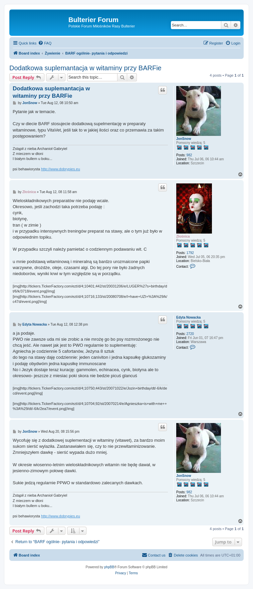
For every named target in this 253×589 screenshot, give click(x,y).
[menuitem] (44, 43)
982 (189, 155)
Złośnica (183, 236)
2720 (190, 334)
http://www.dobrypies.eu (60, 169)
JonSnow (183, 139)
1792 (190, 253)
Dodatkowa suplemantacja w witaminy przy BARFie (85, 68)
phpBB (109, 567)
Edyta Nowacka (188, 317)
